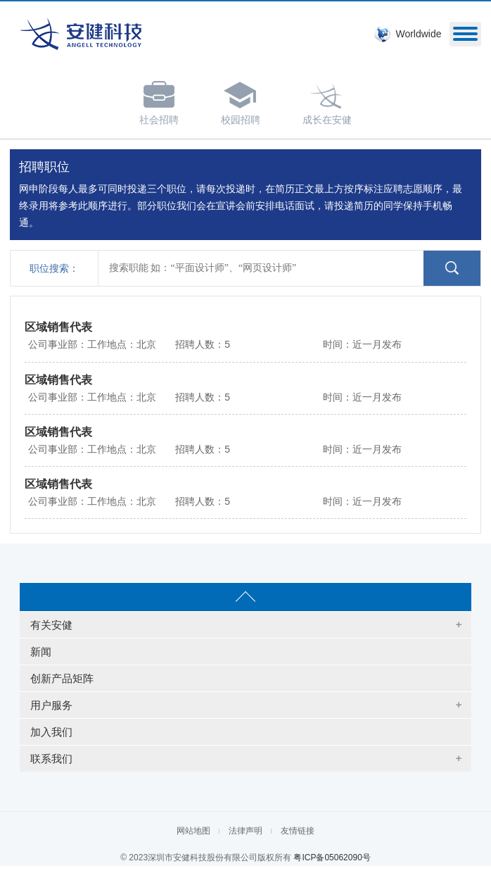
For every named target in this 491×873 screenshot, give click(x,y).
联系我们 (51, 759)
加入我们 (51, 732)
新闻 (40, 652)
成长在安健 (327, 100)
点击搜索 (451, 268)
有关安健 (51, 625)
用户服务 (51, 705)
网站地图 (193, 831)
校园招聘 (240, 100)
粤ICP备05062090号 (331, 857)
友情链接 (297, 831)
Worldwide (418, 33)
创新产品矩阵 (62, 678)
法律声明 (245, 831)
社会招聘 (159, 100)
